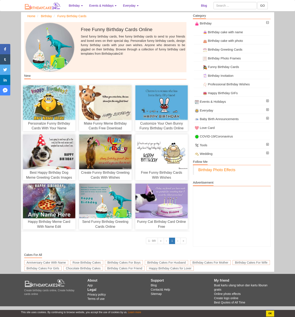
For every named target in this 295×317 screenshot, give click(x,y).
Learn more (134, 312)
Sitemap (156, 294)
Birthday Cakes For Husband (166, 262)
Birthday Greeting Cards (218, 49)
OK (270, 313)
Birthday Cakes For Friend (124, 268)
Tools (201, 145)
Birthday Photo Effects (216, 170)
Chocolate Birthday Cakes (83, 268)
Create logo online (226, 298)
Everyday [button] (130, 5)
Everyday (204, 110)
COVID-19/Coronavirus (214, 136)
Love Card (205, 128)
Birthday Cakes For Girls (43, 268)
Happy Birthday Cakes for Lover (170, 268)
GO (262, 5)
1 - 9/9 (152, 240)
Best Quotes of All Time (229, 302)
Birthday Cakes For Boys (124, 262)
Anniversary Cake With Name (46, 262)
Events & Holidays (210, 101)
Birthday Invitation (214, 75)
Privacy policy (97, 294)
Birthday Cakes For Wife (251, 262)
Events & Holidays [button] (103, 5)
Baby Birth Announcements (217, 119)
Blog (204, 5)
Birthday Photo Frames (218, 58)
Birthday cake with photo (219, 40)
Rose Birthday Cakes (87, 262)
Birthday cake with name (219, 32)
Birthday (203, 23)
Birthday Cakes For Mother (210, 262)
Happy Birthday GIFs (216, 93)
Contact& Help (160, 289)
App (90, 285)
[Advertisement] (232, 216)
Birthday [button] (76, 5)
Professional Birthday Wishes (222, 84)
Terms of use (96, 298)
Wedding (203, 153)
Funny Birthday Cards (217, 67)
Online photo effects (227, 294)
